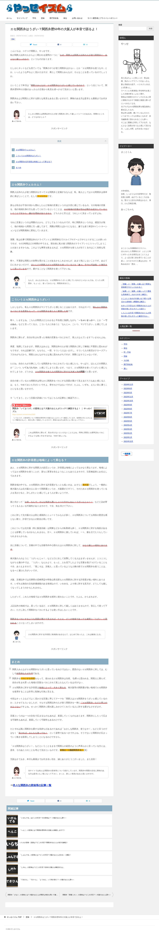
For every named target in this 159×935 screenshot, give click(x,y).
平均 (34, 18)
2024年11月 (128, 384)
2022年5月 (128, 421)
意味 (43, 18)
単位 (65, 18)
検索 (120, 25)
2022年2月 (128, 433)
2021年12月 (128, 441)
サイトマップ (22, 18)
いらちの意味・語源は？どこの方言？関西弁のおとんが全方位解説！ (44, 842)
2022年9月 (128, 405)
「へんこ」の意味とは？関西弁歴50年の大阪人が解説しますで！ (42, 830)
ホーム (9, 18)
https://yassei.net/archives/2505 (23, 414)
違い (125, 368)
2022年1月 (128, 437)
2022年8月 (128, 409)
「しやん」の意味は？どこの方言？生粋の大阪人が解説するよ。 (42, 867)
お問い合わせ (77, 18)
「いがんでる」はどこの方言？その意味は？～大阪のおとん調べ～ (43, 818)
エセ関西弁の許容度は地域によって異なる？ (34, 162)
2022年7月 (128, 413)
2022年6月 (128, 417)
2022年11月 (128, 397)
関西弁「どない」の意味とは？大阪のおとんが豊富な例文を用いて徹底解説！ (33, 895)
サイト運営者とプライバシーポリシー (102, 18)
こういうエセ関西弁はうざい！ (28, 156)
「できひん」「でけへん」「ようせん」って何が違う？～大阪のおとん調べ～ (47, 880)
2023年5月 (128, 393)
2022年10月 (128, 401)
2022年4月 (128, 425)
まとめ (18, 168)
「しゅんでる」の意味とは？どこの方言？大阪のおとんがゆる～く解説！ (45, 855)
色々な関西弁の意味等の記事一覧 (32, 785)
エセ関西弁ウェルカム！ (26, 150)
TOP (14, 917)
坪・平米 (127, 352)
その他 (126, 360)
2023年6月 (128, 388)
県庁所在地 (54, 18)
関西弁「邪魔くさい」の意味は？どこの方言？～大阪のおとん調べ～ (87, 895)
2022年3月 (128, 429)
